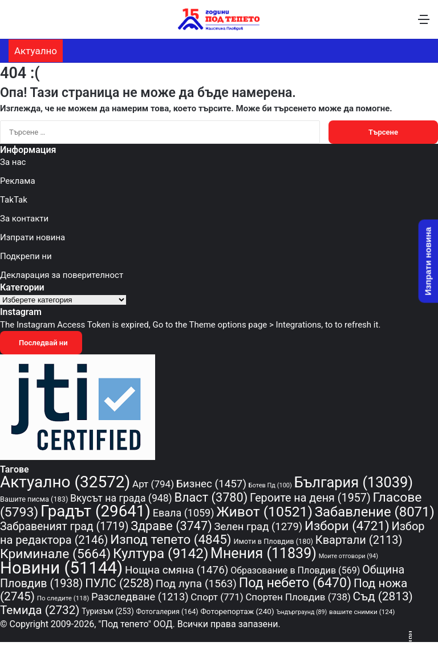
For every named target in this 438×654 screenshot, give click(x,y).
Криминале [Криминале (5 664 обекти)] (55, 554)
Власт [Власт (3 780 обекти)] (211, 497)
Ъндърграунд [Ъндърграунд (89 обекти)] (301, 612)
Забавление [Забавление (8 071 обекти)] (375, 512)
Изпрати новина (32, 237)
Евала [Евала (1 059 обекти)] (183, 513)
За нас (13, 162)
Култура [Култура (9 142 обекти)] (160, 553)
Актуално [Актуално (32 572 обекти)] (65, 482)
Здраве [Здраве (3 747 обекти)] (171, 526)
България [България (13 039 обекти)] (353, 482)
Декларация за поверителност (61, 275)
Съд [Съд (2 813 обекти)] (383, 596)
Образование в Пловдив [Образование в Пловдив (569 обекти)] (295, 570)
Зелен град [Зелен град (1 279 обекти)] (258, 526)
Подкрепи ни (26, 256)
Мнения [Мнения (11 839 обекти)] (263, 553)
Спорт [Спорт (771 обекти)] (216, 597)
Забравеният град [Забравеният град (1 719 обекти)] (64, 526)
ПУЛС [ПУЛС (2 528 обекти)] (119, 583)
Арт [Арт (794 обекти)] (153, 484)
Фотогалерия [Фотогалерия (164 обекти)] (167, 611)
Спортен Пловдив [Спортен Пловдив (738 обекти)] (297, 597)
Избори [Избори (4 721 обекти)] (347, 525)
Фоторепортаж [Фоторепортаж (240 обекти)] (237, 611)
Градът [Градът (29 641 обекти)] (95, 511)
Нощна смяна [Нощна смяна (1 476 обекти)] (177, 569)
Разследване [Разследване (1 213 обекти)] (140, 597)
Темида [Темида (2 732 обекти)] (40, 610)
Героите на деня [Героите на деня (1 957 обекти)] (310, 497)
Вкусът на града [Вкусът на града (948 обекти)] (121, 498)
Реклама (17, 181)
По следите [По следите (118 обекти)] (63, 598)
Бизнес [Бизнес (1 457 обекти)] (211, 484)
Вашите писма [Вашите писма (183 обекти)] (34, 499)
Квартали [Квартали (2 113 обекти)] (359, 540)
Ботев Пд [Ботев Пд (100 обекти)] (270, 485)
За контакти (24, 218)
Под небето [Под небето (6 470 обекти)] (295, 583)
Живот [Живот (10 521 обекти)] (264, 511)
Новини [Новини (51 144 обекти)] (61, 568)
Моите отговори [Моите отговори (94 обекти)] (348, 556)
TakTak (13, 200)
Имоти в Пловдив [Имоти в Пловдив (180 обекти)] (273, 541)
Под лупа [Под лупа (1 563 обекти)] (196, 583)
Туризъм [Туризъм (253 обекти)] (107, 611)
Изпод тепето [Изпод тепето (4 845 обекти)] (171, 539)
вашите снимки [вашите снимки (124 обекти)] (362, 612)
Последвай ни (41, 342)
